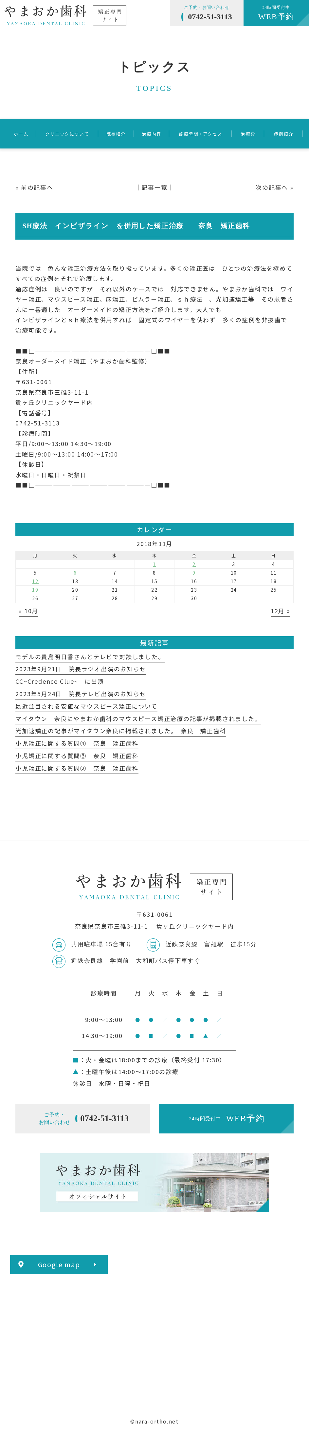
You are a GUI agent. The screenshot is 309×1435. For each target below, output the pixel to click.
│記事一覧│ (154, 187)
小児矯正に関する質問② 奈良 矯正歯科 (76, 768)
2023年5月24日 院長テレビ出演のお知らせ (80, 693)
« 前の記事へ (34, 187)
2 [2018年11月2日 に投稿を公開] (194, 564)
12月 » (280, 610)
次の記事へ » (275, 187)
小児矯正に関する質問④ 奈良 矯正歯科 (76, 743)
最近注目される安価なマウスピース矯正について (86, 706)
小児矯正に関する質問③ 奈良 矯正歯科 (76, 755)
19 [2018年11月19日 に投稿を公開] (35, 589)
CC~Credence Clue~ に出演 (59, 681)
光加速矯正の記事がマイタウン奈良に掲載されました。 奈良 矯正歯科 (120, 730)
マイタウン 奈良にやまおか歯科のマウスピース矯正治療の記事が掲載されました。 (138, 718)
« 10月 (28, 610)
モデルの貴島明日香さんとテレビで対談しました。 (89, 656)
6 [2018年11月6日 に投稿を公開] (75, 572)
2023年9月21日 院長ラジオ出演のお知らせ (80, 668)
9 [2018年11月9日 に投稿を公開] (194, 572)
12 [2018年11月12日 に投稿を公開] (35, 581)
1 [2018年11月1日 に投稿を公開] (154, 564)
